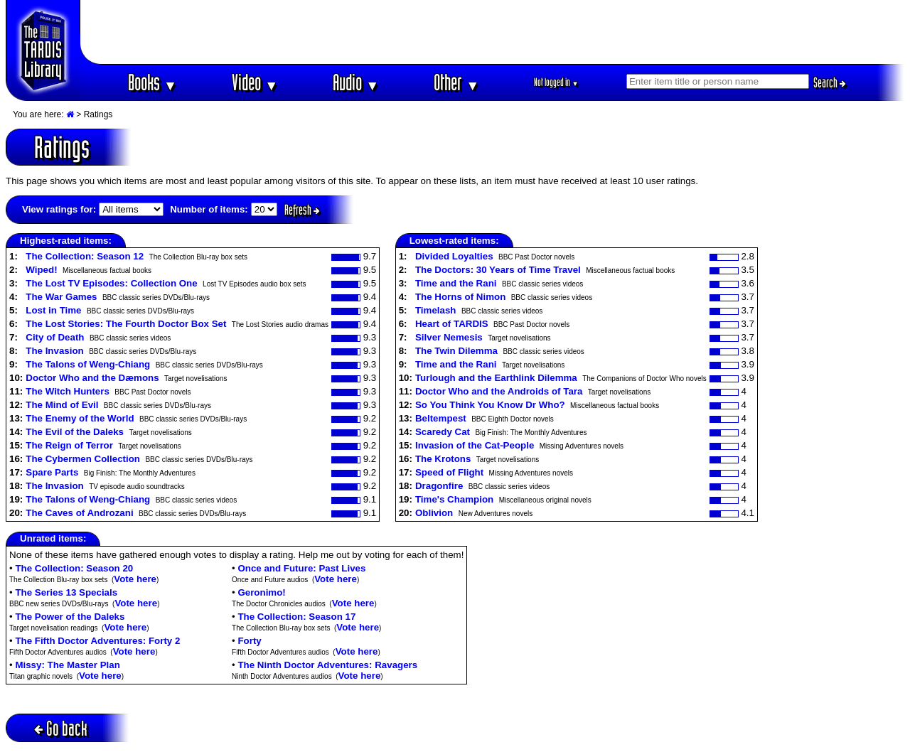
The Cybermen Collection (83, 458)
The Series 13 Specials (66, 592)
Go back (60, 728)
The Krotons (443, 458)
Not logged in (556, 82)
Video (255, 82)
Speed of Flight (449, 472)
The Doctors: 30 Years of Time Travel (498, 269)
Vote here (135, 579)
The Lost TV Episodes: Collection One (111, 283)
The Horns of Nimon (460, 296)
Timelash (435, 310)
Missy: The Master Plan (67, 665)
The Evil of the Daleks (75, 431)
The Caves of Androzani (79, 512)
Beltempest (440, 418)
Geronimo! (261, 592)
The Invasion (54, 350)
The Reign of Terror (69, 445)
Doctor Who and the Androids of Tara (498, 391)
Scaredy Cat (442, 431)
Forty (249, 640)
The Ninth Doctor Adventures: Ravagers (327, 665)
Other (456, 82)
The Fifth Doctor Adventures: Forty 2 (97, 640)
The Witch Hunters (67, 391)
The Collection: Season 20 (74, 568)
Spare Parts (52, 472)
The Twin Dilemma (456, 350)
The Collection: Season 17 (296, 616)
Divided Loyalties (454, 256)
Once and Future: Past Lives (301, 568)
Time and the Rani (456, 283)
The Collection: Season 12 (85, 256)
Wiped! (41, 269)
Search (829, 82)
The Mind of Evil (62, 404)
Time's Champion (454, 499)
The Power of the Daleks (69, 616)
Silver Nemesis (449, 337)
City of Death (55, 337)
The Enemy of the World (80, 418)
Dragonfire (439, 485)
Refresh (302, 209)
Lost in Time (53, 310)
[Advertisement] (492, 32)
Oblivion (434, 512)
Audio (356, 82)
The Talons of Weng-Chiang (88, 364)
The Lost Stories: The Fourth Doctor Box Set (126, 323)
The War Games (61, 296)
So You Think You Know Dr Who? (490, 404)
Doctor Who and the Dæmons (92, 377)
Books (152, 82)
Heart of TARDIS (451, 323)
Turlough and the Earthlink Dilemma (496, 377)
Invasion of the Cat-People (474, 445)
